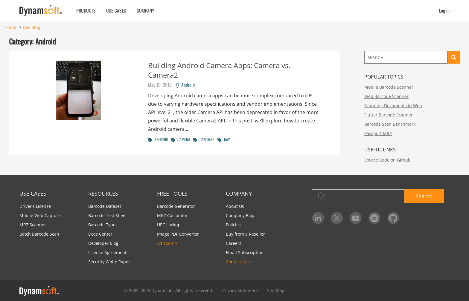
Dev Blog (31, 27)
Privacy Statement (240, 290)
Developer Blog (103, 243)
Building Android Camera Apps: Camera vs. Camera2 (219, 70)
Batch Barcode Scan (39, 234)
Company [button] (145, 10)
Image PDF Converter (178, 234)
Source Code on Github (387, 160)
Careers (233, 243)
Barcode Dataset (104, 206)
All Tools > (167, 243)
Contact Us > (238, 262)
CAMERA (180, 139)
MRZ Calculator (172, 215)
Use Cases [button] (116, 10)
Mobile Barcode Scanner (388, 87)
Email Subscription (245, 252)
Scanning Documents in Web (393, 105)
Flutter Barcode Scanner (388, 115)
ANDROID (158, 139)
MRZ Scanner (32, 225)
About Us (235, 206)
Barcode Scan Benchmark (389, 124)
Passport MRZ (378, 133)
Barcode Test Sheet (107, 215)
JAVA (224, 139)
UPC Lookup (169, 225)
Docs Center (100, 234)
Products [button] (86, 10)
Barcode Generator (176, 206)
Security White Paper (109, 262)
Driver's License (35, 206)
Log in (444, 10)
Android (185, 84)
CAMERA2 (203, 139)
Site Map (276, 290)
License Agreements (108, 252)
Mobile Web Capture (40, 215)
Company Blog (240, 215)
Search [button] (424, 196)
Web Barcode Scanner (386, 96)
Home (10, 27)
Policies (233, 225)
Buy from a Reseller (245, 234)
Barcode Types (103, 225)
